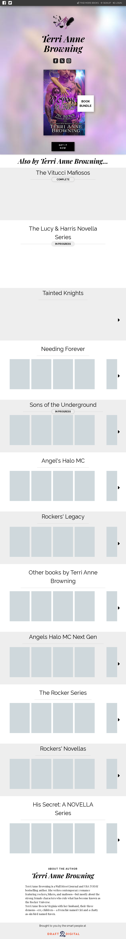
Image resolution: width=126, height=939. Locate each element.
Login (117, 3)
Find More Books (88, 3)
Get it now (63, 146)
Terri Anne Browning (63, 43)
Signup (105, 3)
